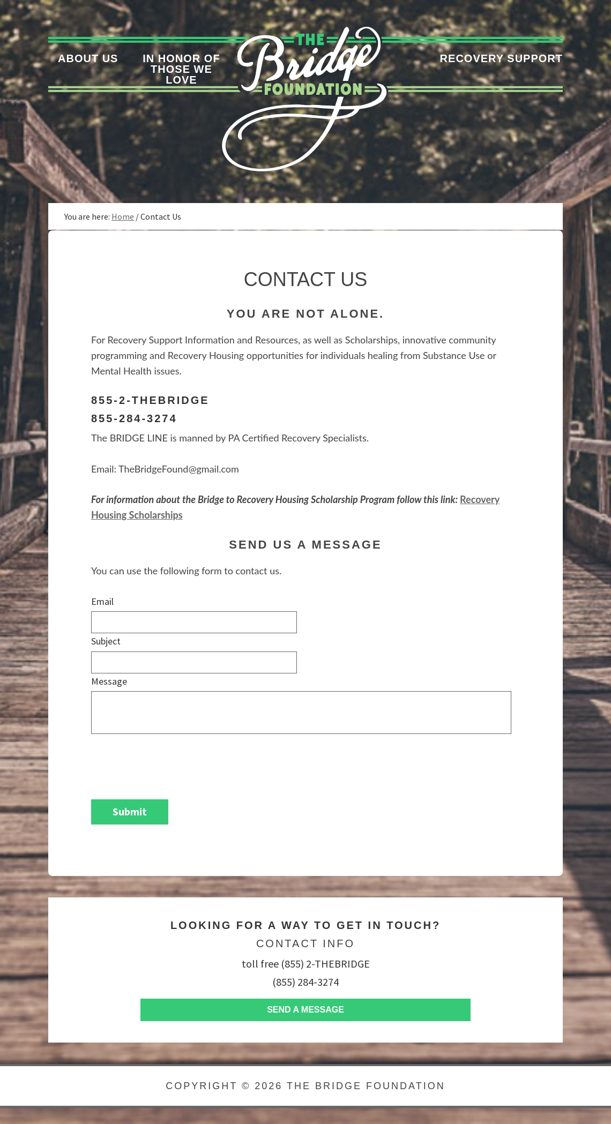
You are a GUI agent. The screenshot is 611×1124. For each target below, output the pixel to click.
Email (102, 601)
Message (109, 681)
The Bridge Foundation (366, 1086)
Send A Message (305, 1009)
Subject (106, 641)
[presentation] (172, 761)
